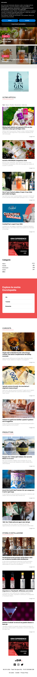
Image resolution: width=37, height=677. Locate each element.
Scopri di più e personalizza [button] (18, 24)
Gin (6, 297)
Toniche (7, 301)
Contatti (17, 672)
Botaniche (8, 306)
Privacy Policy (24, 672)
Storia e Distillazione (12, 533)
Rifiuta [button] (9, 20)
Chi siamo (11, 672)
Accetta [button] (27, 20)
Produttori (7, 432)
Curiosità (6, 328)
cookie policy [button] (23, 9)
